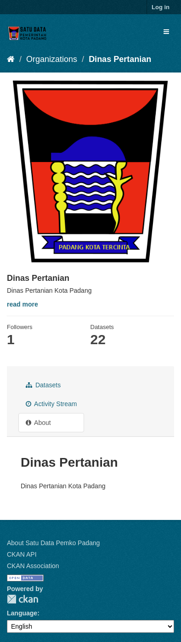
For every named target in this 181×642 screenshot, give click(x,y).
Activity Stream (51, 404)
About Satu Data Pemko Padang (53, 543)
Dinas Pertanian (120, 59)
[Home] (11, 59)
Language (22, 613)
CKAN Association (33, 565)
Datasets (43, 385)
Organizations (51, 59)
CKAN (22, 599)
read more (22, 304)
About (38, 422)
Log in (161, 7)
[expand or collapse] (166, 31)
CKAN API (22, 554)
